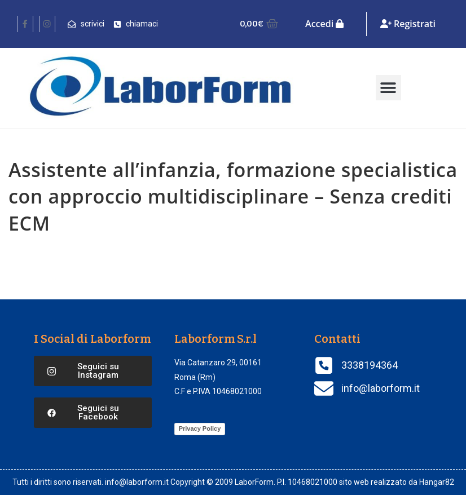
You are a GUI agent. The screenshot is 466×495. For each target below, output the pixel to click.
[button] (388, 87)
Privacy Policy (200, 428)
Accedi (324, 23)
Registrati (408, 23)
